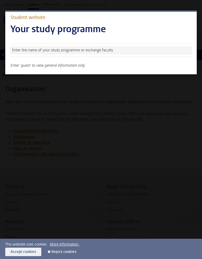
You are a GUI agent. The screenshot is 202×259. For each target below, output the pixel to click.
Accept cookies (23, 251)
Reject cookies (64, 251)
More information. (64, 244)
